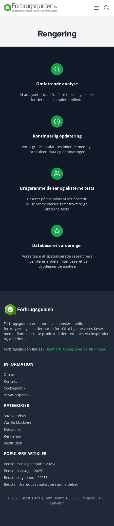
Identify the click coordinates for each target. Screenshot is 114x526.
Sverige (81, 349)
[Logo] (30, 11)
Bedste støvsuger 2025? (24, 470)
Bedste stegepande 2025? (25, 477)
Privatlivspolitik (16, 395)
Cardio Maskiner (18, 422)
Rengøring (12, 436)
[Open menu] (96, 8)
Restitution (13, 443)
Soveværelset (15, 415)
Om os (9, 374)
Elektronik (12, 429)
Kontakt (10, 381)
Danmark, (53, 349)
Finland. (100, 349)
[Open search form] (106, 7)
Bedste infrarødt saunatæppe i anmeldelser (41, 484)
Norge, (68, 349)
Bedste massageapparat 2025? (29, 463)
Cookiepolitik (14, 388)
